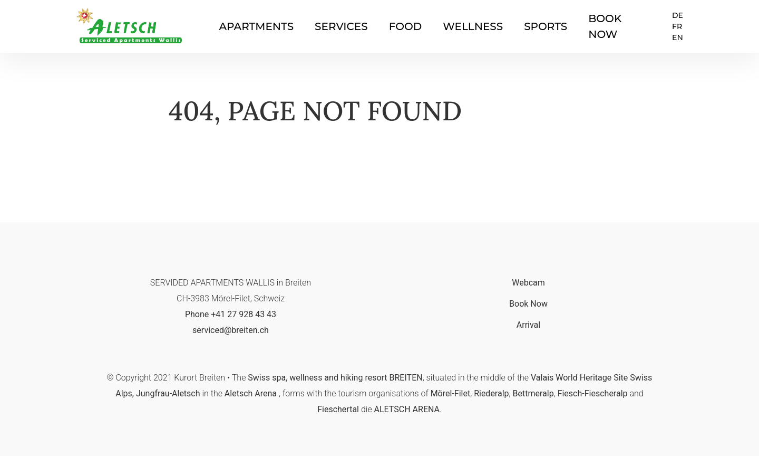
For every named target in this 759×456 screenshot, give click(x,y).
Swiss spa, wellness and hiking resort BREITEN (335, 378)
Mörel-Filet (451, 393)
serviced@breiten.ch (230, 330)
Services (341, 26)
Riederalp (491, 393)
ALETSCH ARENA (407, 409)
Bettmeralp (533, 393)
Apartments (256, 26)
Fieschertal (338, 409)
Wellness (473, 26)
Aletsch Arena (251, 393)
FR (677, 26)
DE (677, 15)
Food (405, 26)
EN (677, 37)
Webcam (528, 283)
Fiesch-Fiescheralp (593, 393)
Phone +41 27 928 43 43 (230, 314)
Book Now (528, 304)
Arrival (528, 325)
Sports (545, 26)
